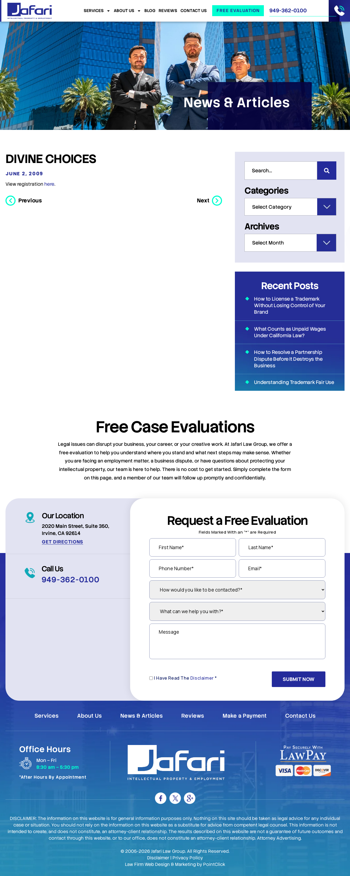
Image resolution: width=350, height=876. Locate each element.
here (49, 184)
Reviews (168, 11)
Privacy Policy (188, 858)
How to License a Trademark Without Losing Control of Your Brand (289, 305)
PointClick (214, 864)
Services (97, 11)
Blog (149, 11)
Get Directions (62, 542)
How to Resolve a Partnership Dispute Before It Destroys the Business (288, 359)
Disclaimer (202, 678)
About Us (127, 11)
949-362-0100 (288, 10)
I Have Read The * (185, 678)
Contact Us (193, 11)
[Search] (326, 170)
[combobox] (280, 170)
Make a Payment (245, 715)
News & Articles (141, 715)
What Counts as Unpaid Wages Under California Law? (290, 332)
